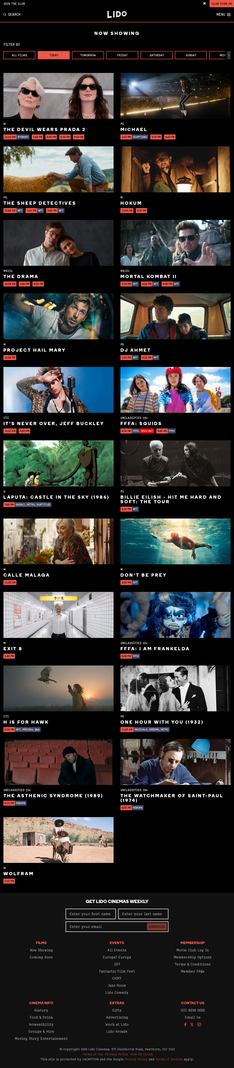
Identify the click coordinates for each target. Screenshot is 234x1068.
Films (41, 943)
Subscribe (157, 927)
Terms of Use (92, 1054)
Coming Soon (41, 957)
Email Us (193, 1017)
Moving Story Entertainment (41, 1038)
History (41, 1010)
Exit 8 (13, 649)
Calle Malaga (26, 575)
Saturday (156, 55)
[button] (229, 55)
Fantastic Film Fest (117, 971)
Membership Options (193, 957)
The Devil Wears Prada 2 (44, 130)
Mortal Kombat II (148, 277)
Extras (117, 1003)
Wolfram (18, 874)
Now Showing (41, 950)
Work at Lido (117, 1024)
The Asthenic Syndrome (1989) (53, 796)
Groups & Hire (41, 1031)
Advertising (117, 1017)
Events (117, 943)
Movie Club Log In (192, 950)
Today (53, 55)
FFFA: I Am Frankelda (155, 649)
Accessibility (41, 1024)
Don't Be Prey (143, 575)
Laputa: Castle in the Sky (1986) (56, 497)
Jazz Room (117, 985)
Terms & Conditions (193, 964)
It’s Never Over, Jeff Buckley (53, 424)
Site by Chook (141, 1054)
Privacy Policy (116, 1054)
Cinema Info (41, 1003)
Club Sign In (222, 3)
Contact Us (192, 1003)
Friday (122, 55)
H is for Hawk (26, 722)
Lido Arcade (117, 1031)
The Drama (21, 277)
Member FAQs (193, 971)
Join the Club (14, 3)
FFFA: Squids (141, 424)
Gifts (117, 1010)
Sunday (191, 55)
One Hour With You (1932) (162, 722)
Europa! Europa (117, 957)
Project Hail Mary (34, 350)
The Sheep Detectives (39, 203)
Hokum (131, 203)
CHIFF (117, 978)
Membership (193, 943)
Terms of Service (169, 1059)
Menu (223, 14)
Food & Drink (41, 1017)
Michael (134, 130)
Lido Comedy (116, 992)
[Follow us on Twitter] (192, 1025)
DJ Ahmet (135, 350)
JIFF (117, 964)
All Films (19, 55)
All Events (116, 950)
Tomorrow (88, 55)
